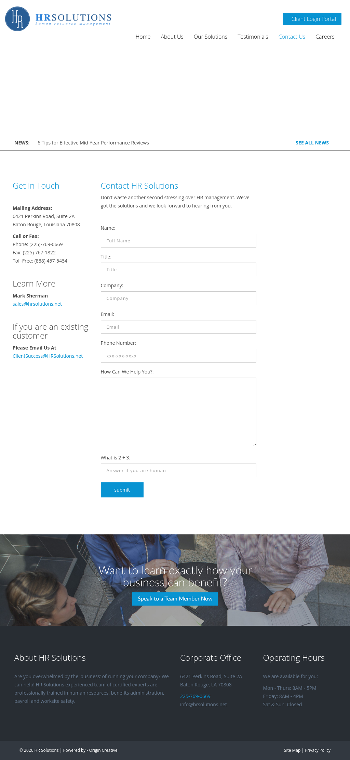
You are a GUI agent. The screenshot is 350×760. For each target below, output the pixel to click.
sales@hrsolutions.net (37, 304)
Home (143, 36)
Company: (112, 285)
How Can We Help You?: (127, 371)
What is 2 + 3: (116, 457)
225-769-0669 (195, 696)
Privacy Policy (318, 750)
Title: (106, 256)
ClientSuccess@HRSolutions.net (48, 356)
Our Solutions (210, 36)
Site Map (292, 750)
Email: (107, 314)
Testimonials (253, 36)
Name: (108, 228)
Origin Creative (103, 750)
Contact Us (292, 36)
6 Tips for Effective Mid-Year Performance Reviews (93, 142)
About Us (172, 36)
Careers (325, 36)
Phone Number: (118, 343)
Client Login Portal (312, 19)
